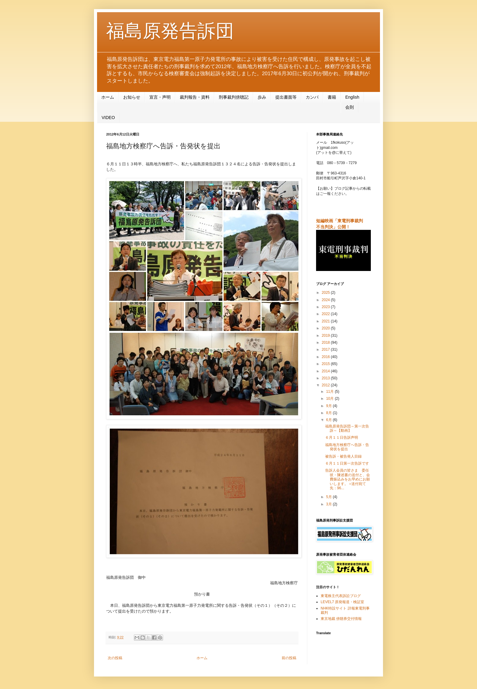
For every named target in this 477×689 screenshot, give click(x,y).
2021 (326, 321)
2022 (326, 314)
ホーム (107, 97)
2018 (326, 342)
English (352, 97)
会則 (349, 107)
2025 (326, 292)
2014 (326, 371)
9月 (329, 406)
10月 (330, 398)
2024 (326, 300)
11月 (330, 391)
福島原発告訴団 (170, 31)
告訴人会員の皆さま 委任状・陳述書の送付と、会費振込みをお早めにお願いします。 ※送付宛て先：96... (347, 479)
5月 (329, 497)
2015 (326, 364)
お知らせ (131, 97)
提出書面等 (286, 97)
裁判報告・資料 (195, 97)
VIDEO (108, 117)
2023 (326, 307)
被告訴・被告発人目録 (343, 456)
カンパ (312, 97)
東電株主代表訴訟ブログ (341, 596)
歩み (262, 97)
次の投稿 (115, 658)
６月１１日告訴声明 (341, 437)
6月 (329, 420)
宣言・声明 (160, 97)
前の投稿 (289, 658)
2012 (326, 385)
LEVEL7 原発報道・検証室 (342, 602)
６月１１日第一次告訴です (347, 463)
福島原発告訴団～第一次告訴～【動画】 (347, 428)
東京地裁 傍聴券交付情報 (341, 619)
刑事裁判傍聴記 (234, 97)
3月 (329, 504)
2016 (326, 357)
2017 (326, 349)
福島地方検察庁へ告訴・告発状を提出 (347, 447)
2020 (326, 328)
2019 (326, 335)
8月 (329, 413)
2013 (326, 378)
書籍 (332, 97)
